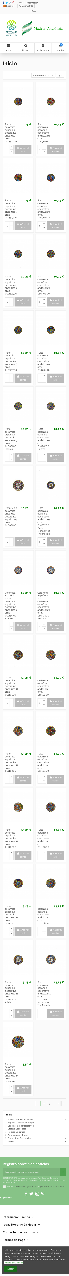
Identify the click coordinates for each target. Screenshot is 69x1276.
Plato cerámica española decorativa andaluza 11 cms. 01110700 (11, 915)
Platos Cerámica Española (20, 1119)
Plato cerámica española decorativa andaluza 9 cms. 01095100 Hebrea (11, 438)
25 (59, 75)
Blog (33, 11)
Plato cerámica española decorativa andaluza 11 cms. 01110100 (11, 686)
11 (58, 1103)
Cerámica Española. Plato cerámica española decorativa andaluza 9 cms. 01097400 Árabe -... (44, 605)
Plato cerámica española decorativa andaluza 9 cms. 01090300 (11, 209)
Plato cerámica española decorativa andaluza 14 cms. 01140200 (11, 1073)
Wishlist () (26, 6)
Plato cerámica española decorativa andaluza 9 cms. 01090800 (44, 361)
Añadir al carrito (23, 150)
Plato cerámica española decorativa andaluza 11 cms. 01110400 (44, 762)
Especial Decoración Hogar (21, 1122)
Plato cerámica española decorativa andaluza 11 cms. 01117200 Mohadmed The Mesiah (44, 993)
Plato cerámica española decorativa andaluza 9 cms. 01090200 (44, 133)
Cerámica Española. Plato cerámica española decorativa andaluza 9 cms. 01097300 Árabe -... (11, 605)
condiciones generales (26, 1186)
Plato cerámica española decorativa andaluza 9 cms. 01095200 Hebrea (44, 438)
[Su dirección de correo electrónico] (31, 1172)
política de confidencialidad (52, 1186)
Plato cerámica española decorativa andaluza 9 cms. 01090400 (44, 209)
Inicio (21, 3)
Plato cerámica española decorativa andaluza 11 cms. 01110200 (44, 686)
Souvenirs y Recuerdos (19, 1138)
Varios (11, 1141)
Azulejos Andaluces (18, 1135)
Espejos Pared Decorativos (21, 1126)
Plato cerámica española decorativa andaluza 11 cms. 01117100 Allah (11, 992)
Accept (10, 1269)
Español (9, 6)
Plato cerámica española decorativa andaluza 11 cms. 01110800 (44, 915)
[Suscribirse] (63, 1172)
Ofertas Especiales (17, 1128)
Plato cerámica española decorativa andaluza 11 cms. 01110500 (11, 838)
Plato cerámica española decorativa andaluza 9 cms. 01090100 (11, 133)
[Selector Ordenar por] (43, 75)
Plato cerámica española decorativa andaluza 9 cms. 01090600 (44, 285)
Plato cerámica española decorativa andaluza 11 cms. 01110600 (44, 838)
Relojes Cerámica (16, 1132)
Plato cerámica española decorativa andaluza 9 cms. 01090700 (11, 361)
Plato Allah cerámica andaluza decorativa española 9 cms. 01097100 (11, 517)
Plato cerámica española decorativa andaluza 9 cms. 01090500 (11, 285)
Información (32, 3)
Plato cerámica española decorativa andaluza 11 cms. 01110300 (11, 762)
